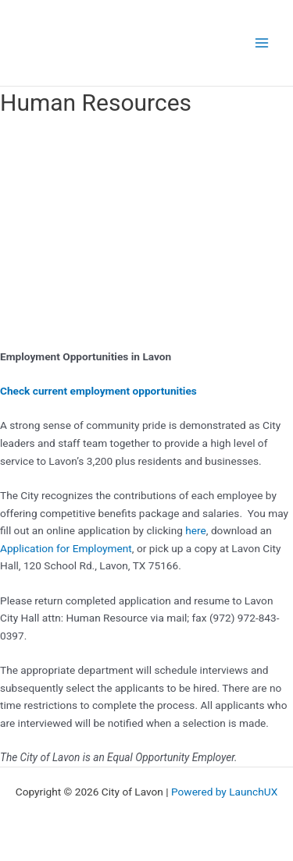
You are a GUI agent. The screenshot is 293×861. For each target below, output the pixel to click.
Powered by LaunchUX (224, 791)
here (195, 530)
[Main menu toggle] (262, 43)
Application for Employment (66, 548)
